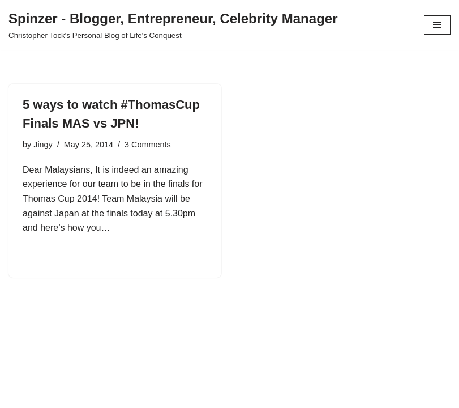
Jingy (43, 144)
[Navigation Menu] (437, 25)
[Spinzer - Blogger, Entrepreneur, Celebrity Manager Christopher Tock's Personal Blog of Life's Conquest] (172, 25)
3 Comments (148, 144)
